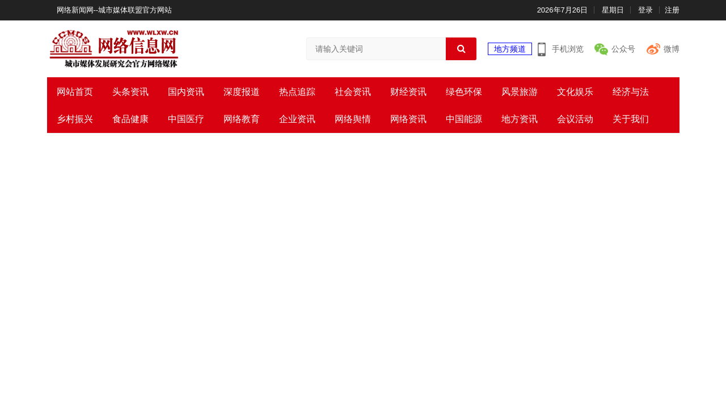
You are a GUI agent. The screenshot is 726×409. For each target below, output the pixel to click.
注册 (672, 10)
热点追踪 (297, 92)
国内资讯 (186, 92)
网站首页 (75, 92)
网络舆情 (353, 119)
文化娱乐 (575, 92)
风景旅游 (519, 92)
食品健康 (130, 119)
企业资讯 (297, 119)
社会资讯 (353, 92)
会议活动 (575, 119)
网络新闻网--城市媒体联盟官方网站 (114, 10)
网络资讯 (408, 119)
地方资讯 (519, 119)
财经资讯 (408, 92)
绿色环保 (464, 92)
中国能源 (464, 119)
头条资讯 (130, 92)
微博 (671, 48)
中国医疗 (186, 119)
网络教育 (241, 119)
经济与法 (631, 92)
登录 (645, 10)
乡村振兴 (75, 119)
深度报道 (241, 92)
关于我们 (631, 119)
